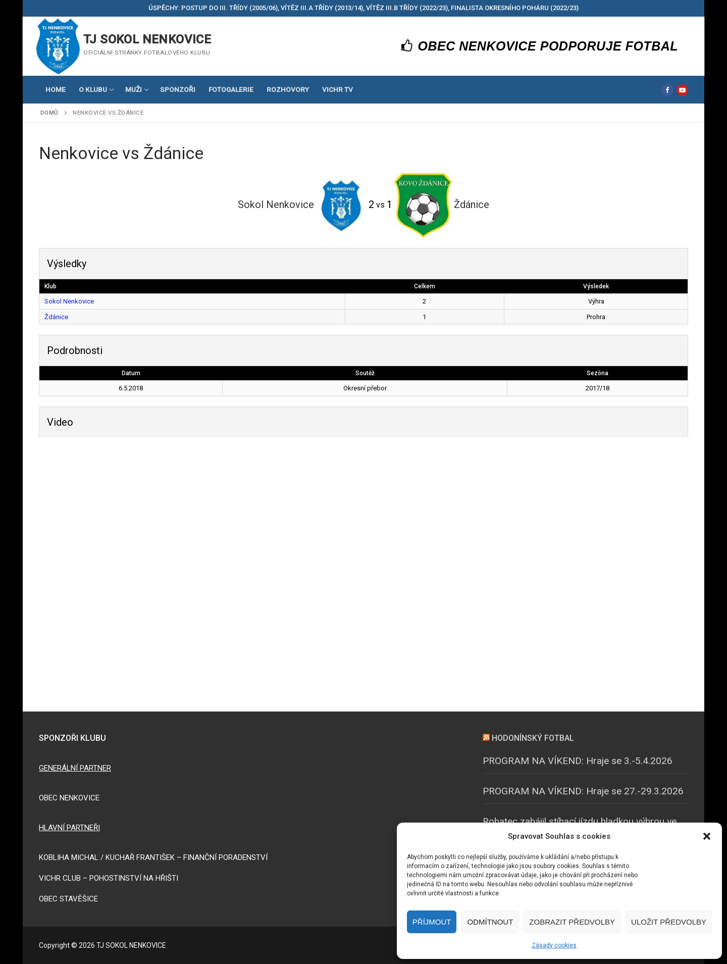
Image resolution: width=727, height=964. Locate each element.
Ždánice (56, 317)
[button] (707, 836)
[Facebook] (667, 90)
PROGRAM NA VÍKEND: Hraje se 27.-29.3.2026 (583, 791)
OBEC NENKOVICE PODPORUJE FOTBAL (540, 46)
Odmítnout (490, 922)
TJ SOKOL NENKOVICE (147, 39)
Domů (49, 112)
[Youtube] (682, 90)
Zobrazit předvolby (572, 922)
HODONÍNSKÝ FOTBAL (533, 738)
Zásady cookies (554, 945)
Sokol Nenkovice (69, 301)
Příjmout (431, 922)
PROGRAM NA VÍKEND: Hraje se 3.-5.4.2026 (577, 761)
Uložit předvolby (668, 922)
